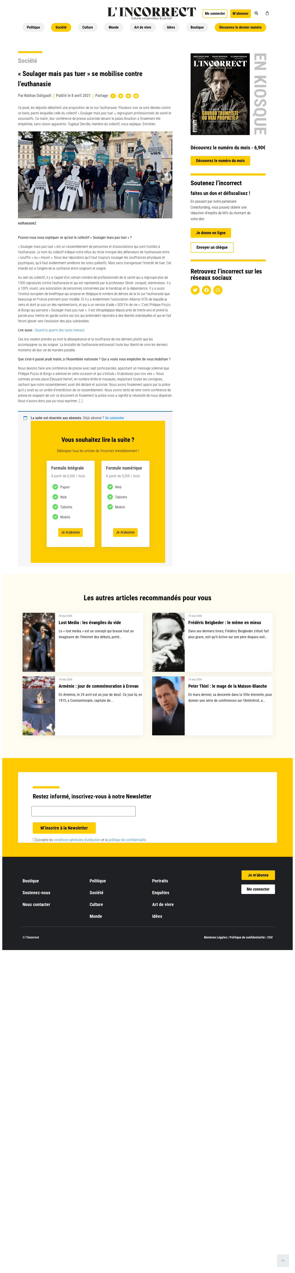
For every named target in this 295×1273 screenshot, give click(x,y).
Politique (33, 27)
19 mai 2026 (195, 616)
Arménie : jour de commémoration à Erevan (99, 686)
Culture (87, 27)
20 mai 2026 (65, 616)
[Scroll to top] (283, 1260)
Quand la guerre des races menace (59, 330)
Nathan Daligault (37, 95)
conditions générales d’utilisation (77, 840)
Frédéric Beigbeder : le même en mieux (224, 622)
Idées (171, 27)
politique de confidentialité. (127, 840)
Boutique (197, 27)
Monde (114, 27)
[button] (256, 13)
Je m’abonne (70, 532)
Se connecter (114, 418)
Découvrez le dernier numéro (240, 27)
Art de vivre (142, 27)
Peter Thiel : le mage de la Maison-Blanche (227, 686)
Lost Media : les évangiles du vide (90, 622)
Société (61, 27)
